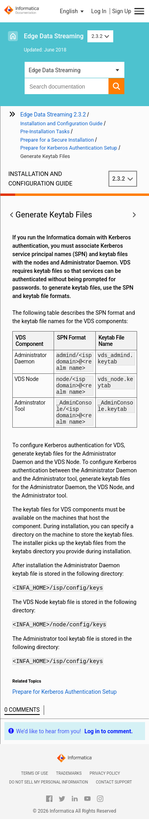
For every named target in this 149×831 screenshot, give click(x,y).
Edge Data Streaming (53, 36)
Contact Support (114, 794)
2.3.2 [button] (100, 36)
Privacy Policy (105, 785)
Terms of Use (34, 785)
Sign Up (121, 11)
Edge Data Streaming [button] (55, 70)
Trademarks (69, 785)
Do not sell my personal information (48, 794)
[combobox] (66, 86)
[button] (72, 11)
